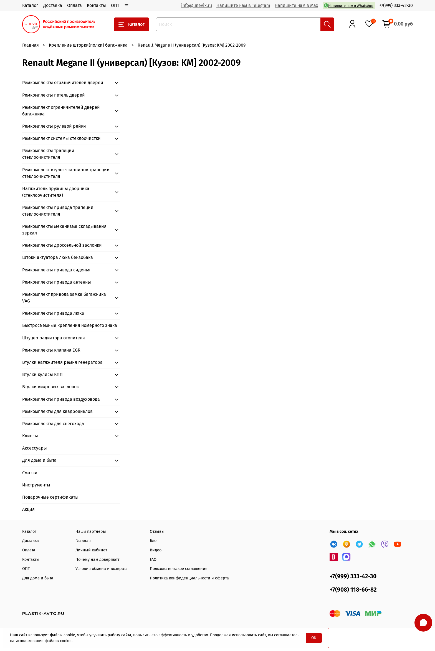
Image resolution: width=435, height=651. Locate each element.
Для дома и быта (39, 460)
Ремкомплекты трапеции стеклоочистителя (48, 154)
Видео (155, 550)
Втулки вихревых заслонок (50, 386)
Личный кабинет (91, 550)
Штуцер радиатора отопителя (53, 337)
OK (313, 637)
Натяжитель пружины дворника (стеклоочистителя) (55, 192)
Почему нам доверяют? (97, 559)
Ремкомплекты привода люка (53, 313)
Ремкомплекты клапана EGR (51, 350)
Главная (30, 45)
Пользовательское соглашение (179, 568)
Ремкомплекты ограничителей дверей (62, 82)
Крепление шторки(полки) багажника (88, 45)
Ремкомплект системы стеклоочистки (61, 138)
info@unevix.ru (196, 5)
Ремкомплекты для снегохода (53, 423)
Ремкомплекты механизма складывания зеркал (64, 230)
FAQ (153, 559)
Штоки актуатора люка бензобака (57, 257)
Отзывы (157, 531)
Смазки (29, 472)
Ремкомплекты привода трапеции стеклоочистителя (57, 211)
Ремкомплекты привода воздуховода (61, 399)
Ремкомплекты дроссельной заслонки (62, 245)
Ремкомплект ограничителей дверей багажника (61, 111)
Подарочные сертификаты (50, 497)
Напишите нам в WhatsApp (348, 5)
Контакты (96, 5)
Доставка (52, 5)
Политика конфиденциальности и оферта (189, 578)
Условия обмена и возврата (101, 568)
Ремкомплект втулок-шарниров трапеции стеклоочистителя (66, 173)
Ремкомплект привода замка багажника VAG (64, 298)
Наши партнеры (90, 531)
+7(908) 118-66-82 (353, 589)
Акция (28, 509)
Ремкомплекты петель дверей (53, 95)
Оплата (74, 5)
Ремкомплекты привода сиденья (56, 269)
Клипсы (30, 435)
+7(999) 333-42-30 (396, 5)
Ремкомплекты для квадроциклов (57, 411)
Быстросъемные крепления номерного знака (69, 325)
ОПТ (115, 5)
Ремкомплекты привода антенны (56, 282)
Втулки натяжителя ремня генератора (62, 362)
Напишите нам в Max (296, 5)
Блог (154, 540)
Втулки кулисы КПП (42, 374)
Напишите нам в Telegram (243, 5)
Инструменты (36, 485)
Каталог (30, 5)
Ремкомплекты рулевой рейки (54, 126)
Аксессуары (34, 448)
